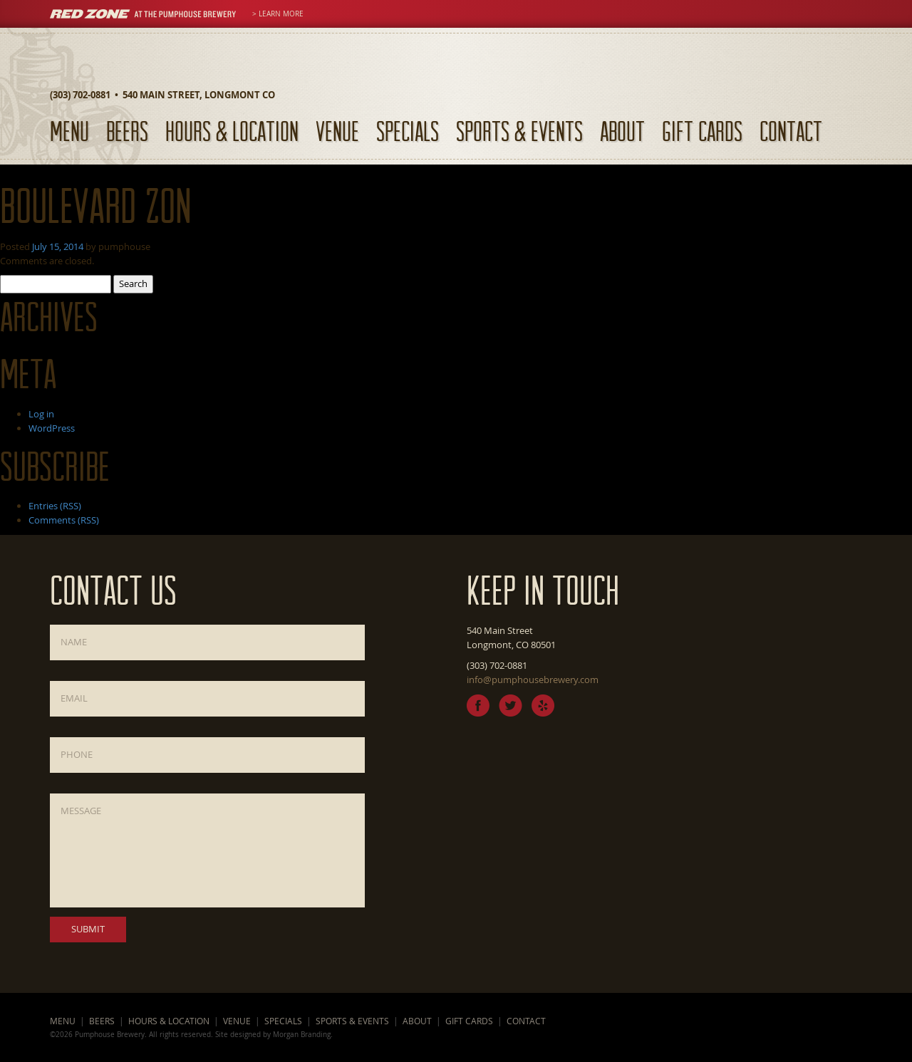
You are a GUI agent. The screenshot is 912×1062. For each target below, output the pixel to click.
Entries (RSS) (54, 505)
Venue (337, 130)
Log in (41, 413)
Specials (407, 130)
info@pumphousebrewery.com (532, 679)
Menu (69, 130)
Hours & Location (232, 130)
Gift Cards (702, 130)
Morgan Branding (302, 1034)
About (622, 130)
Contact (791, 130)
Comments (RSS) (63, 520)
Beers (127, 130)
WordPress (51, 428)
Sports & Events (519, 130)
